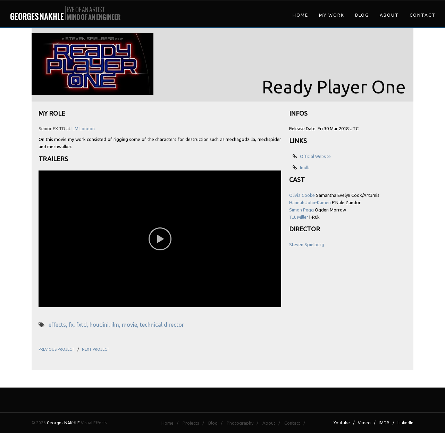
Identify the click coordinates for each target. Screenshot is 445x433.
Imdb (304, 167)
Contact (423, 15)
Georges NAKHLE (63, 422)
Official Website (314, 156)
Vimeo (364, 422)
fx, (72, 325)
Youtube (342, 422)
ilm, (116, 325)
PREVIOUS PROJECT (56, 349)
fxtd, (83, 325)
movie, (131, 325)
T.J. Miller (298, 217)
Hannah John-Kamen (310, 202)
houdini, (100, 325)
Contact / (296, 422)
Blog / (217, 422)
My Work (331, 15)
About (389, 15)
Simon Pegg (301, 209)
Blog (362, 15)
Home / (171, 422)
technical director (162, 325)
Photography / (244, 422)
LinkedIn (405, 422)
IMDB (384, 422)
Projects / (195, 422)
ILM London (83, 128)
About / (272, 422)
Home (300, 15)
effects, (59, 325)
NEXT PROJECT (95, 349)
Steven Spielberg (306, 244)
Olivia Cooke (302, 195)
